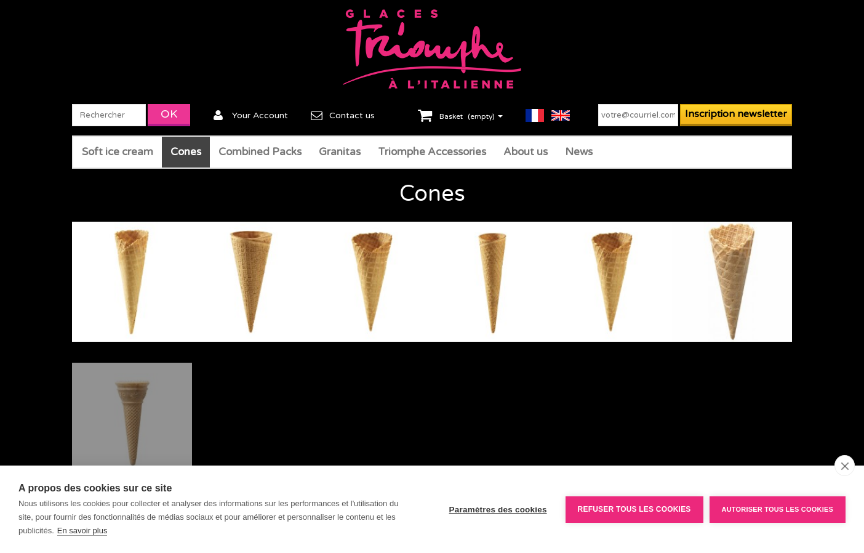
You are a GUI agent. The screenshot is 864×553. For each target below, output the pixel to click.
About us (525, 151)
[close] (844, 465)
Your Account (260, 115)
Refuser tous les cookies (634, 509)
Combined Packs (260, 151)
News (579, 151)
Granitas (340, 151)
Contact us (352, 115)
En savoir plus (82, 530)
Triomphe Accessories (432, 151)
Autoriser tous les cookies (777, 509)
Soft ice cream (117, 151)
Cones (185, 151)
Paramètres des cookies (498, 509)
